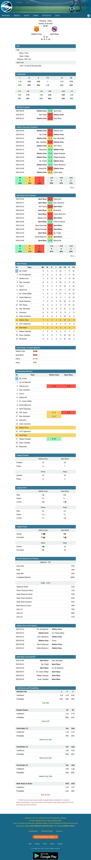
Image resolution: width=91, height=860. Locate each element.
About (52, 844)
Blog (57, 15)
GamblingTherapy (47, 831)
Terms (45, 844)
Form (35, 15)
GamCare (59, 831)
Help (29, 844)
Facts (26, 15)
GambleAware (33, 831)
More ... (73, 187)
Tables (17, 15)
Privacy (37, 844)
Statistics (46, 15)
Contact (60, 844)
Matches (6, 15)
